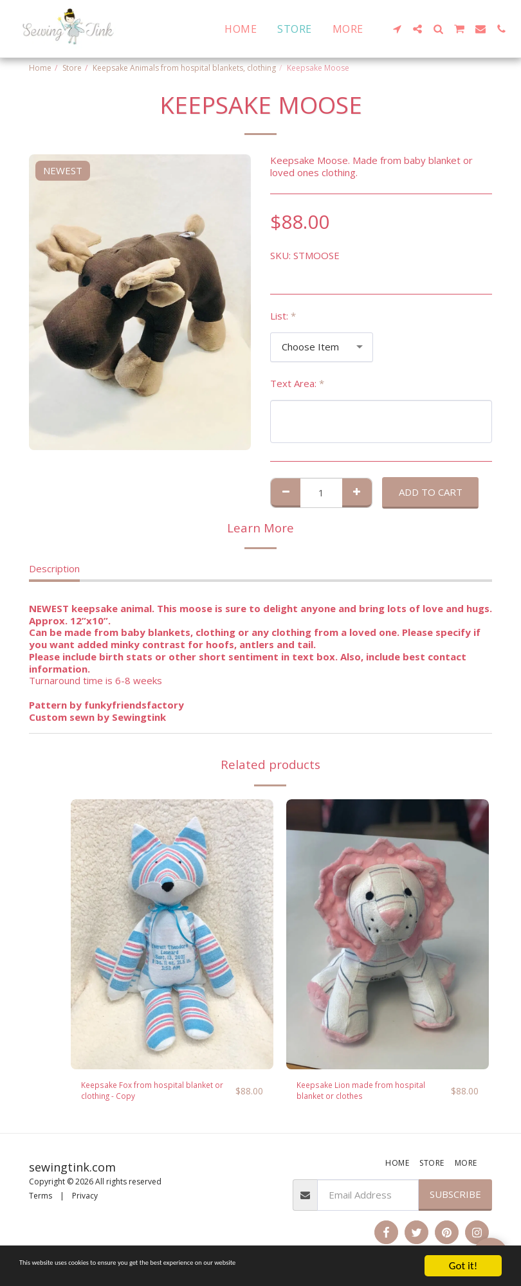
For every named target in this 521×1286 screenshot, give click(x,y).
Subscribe (455, 1200)
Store (72, 67)
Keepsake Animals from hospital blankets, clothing (184, 67)
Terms (40, 1202)
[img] (172, 934)
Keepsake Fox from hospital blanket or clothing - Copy (143, 1094)
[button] (397, 29)
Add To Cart (430, 491)
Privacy (85, 1202)
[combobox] (321, 347)
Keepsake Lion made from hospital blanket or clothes (355, 1094)
